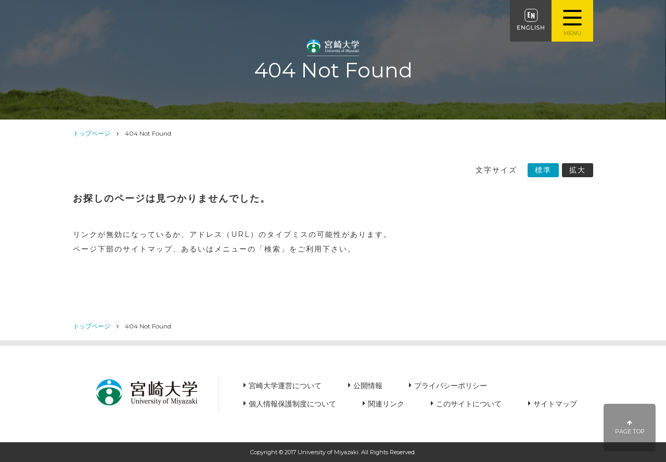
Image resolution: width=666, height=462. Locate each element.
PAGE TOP (630, 427)
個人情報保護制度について (292, 403)
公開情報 (367, 385)
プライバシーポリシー (450, 385)
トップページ (91, 133)
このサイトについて (469, 403)
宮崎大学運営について (285, 385)
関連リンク (386, 403)
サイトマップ (555, 403)
